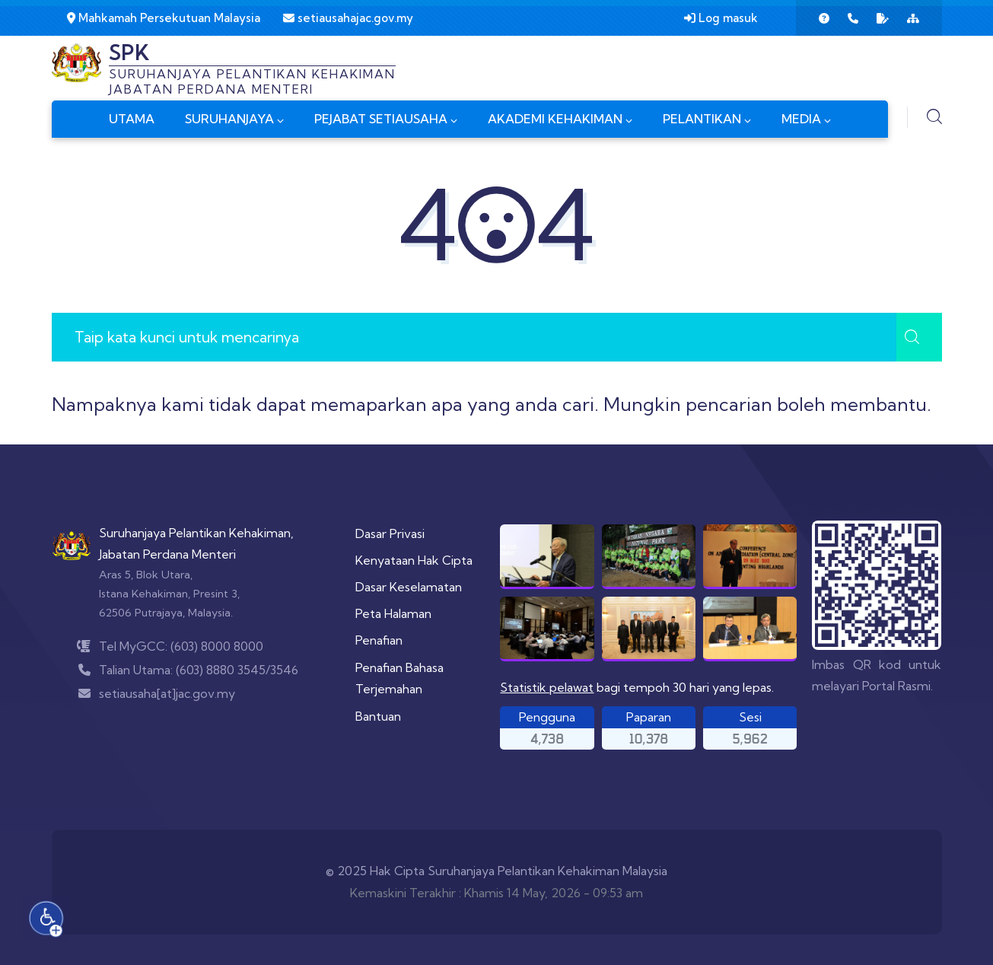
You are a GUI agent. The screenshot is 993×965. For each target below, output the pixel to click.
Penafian (379, 640)
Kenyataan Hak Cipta (414, 560)
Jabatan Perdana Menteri (167, 554)
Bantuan (378, 716)
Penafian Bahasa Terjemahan (399, 678)
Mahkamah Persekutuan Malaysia (163, 18)
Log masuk (721, 18)
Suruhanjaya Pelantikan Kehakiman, (196, 532)
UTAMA (131, 118)
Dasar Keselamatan (408, 586)
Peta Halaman (393, 613)
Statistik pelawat (547, 687)
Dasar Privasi (390, 533)
